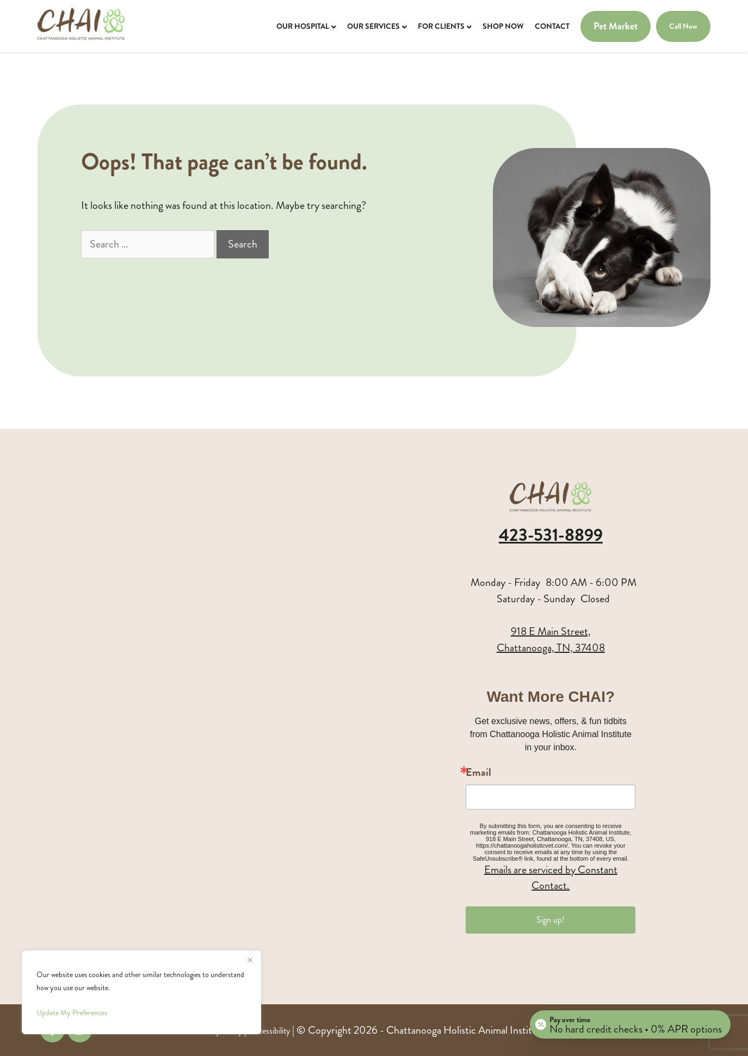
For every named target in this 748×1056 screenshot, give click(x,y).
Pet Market (616, 26)
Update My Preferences (71, 1013)
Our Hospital (302, 26)
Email (478, 772)
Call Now (683, 26)
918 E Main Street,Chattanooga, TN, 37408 (551, 639)
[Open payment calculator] (630, 1024)
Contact (552, 26)
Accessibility (269, 1030)
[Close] (249, 959)
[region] (141, 992)
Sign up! (550, 919)
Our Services (373, 26)
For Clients (441, 26)
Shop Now (503, 26)
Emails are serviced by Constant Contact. (550, 877)
